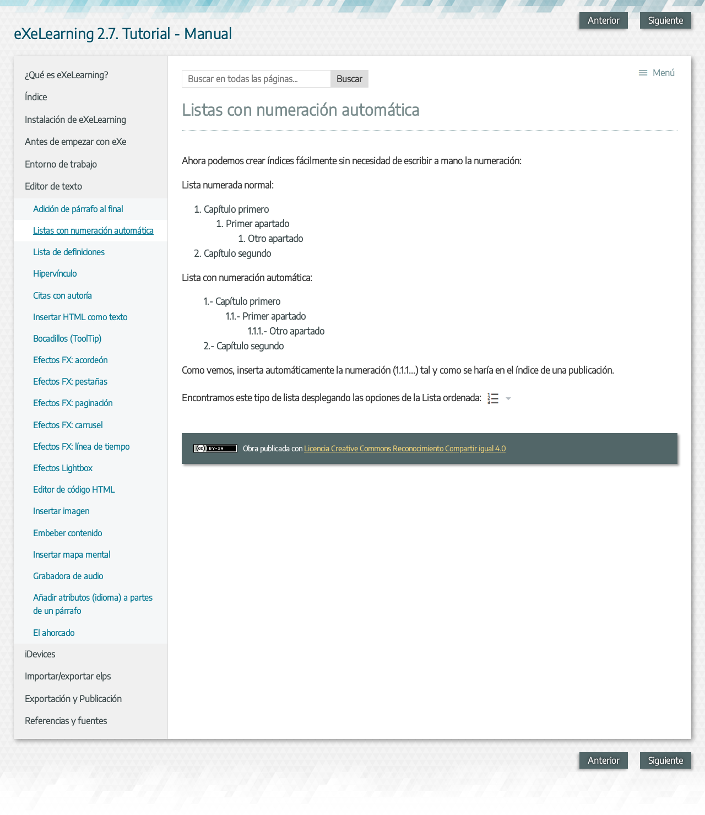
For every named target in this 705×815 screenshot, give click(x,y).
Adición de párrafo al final (78, 208)
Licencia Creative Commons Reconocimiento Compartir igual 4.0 (405, 448)
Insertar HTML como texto (80, 316)
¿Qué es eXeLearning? (66, 74)
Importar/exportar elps (68, 676)
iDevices (40, 654)
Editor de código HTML (74, 489)
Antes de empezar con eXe (75, 141)
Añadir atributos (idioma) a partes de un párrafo (93, 604)
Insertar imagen (61, 510)
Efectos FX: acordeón (70, 359)
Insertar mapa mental (71, 554)
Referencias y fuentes (66, 720)
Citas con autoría (62, 295)
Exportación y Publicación (73, 698)
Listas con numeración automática (93, 230)
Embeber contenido (67, 532)
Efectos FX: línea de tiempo (81, 446)
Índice (36, 96)
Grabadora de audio (68, 575)
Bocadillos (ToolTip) (67, 338)
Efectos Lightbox (62, 467)
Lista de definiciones (69, 251)
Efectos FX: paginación (72, 402)
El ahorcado (53, 632)
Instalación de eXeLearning (75, 119)
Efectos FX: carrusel (67, 424)
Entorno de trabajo (61, 164)
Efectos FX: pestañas (70, 381)
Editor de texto (53, 186)
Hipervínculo (55, 273)
